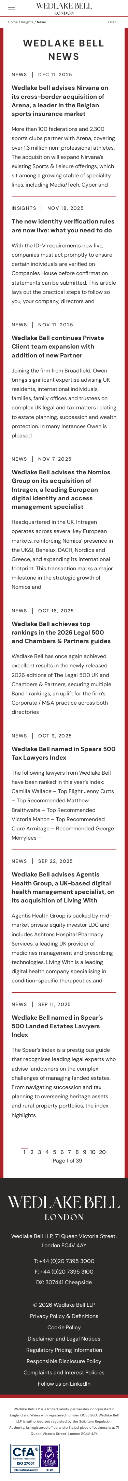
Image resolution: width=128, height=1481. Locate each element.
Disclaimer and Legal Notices (64, 1338)
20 (102, 1152)
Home (13, 22)
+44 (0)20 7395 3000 (67, 1261)
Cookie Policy (64, 1327)
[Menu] (11, 9)
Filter (112, 22)
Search (115, 8)
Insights (27, 22)
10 (93, 1152)
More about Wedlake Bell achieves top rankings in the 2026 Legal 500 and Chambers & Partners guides (64, 666)
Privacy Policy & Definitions (64, 1316)
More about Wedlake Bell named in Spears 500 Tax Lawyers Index (64, 791)
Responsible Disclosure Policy (64, 1361)
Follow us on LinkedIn (64, 1383)
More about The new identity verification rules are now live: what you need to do (64, 259)
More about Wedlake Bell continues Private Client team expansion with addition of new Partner (64, 384)
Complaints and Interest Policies (64, 1372)
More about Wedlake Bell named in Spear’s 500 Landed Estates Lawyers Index (64, 1064)
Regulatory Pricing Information (64, 1350)
